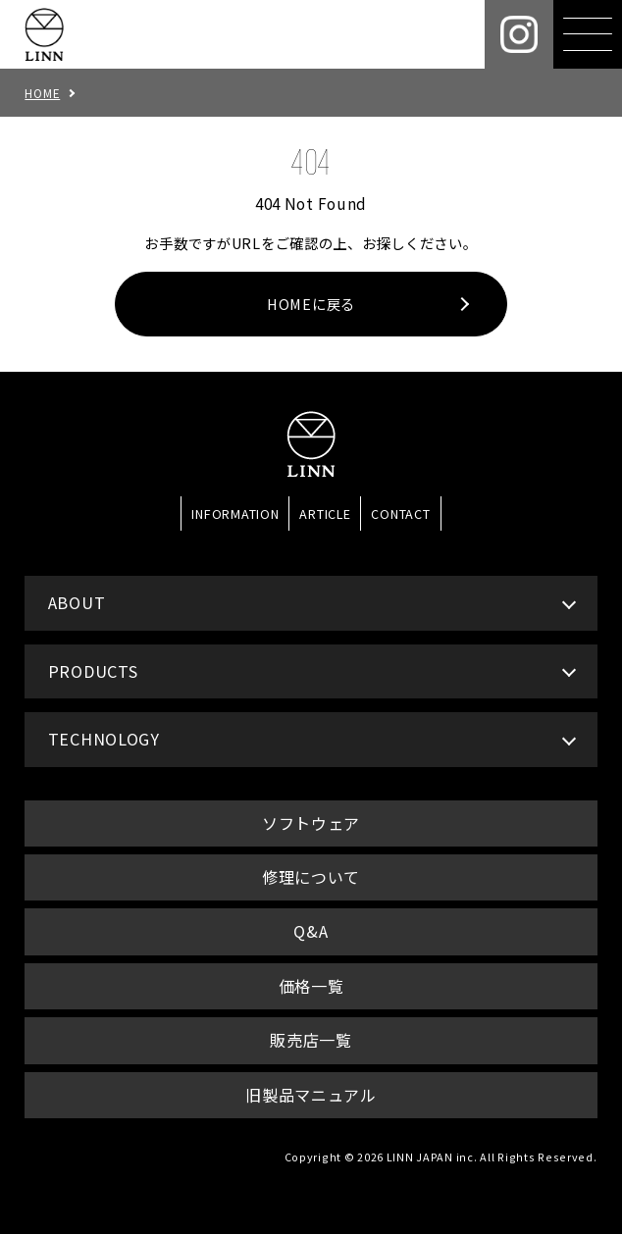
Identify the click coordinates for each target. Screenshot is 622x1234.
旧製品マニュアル (311, 1094)
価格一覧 (311, 986)
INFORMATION (235, 513)
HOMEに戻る (311, 303)
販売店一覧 (311, 1040)
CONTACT (400, 513)
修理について (311, 877)
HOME (42, 92)
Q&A (310, 931)
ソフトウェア (311, 823)
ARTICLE (324, 513)
